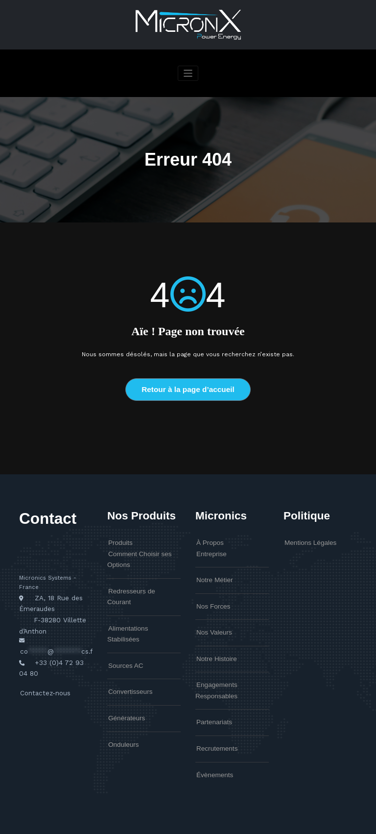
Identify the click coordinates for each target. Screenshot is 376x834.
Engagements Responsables (231, 671)
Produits (118, 540)
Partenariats (211, 695)
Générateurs (123, 680)
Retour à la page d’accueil (187, 388)
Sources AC (122, 631)
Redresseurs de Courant (138, 583)
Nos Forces (210, 598)
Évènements (211, 744)
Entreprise (208, 549)
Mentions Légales (306, 540)
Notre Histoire (213, 646)
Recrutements (213, 719)
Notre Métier (211, 573)
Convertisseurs (126, 656)
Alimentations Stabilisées (138, 607)
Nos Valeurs (211, 622)
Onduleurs (121, 704)
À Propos (207, 540)
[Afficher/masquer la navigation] (188, 73)
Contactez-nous (42, 676)
